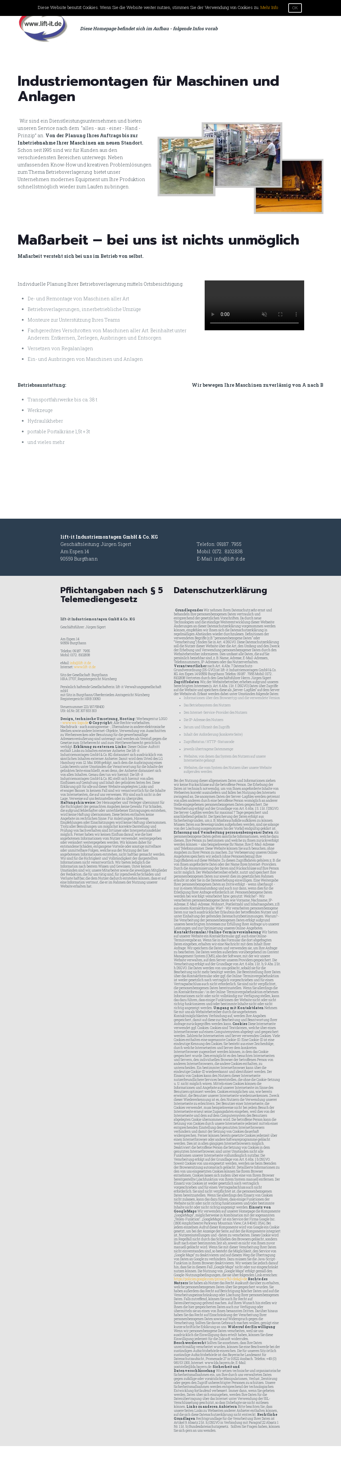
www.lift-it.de (85, 667)
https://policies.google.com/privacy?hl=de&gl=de (210, 1279)
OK (295, 8)
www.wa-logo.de (75, 723)
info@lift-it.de (229, 559)
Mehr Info (269, 7)
